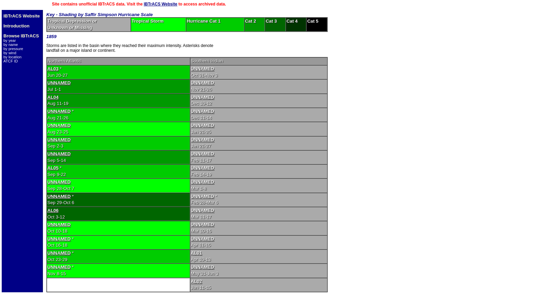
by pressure (13, 49)
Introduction (16, 25)
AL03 (53, 68)
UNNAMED (202, 68)
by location (12, 57)
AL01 (196, 253)
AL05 (53, 167)
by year (9, 40)
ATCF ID (10, 61)
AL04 (53, 97)
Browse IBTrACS (21, 35)
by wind (9, 53)
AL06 (53, 210)
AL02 (196, 281)
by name (10, 45)
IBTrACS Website (160, 4)
